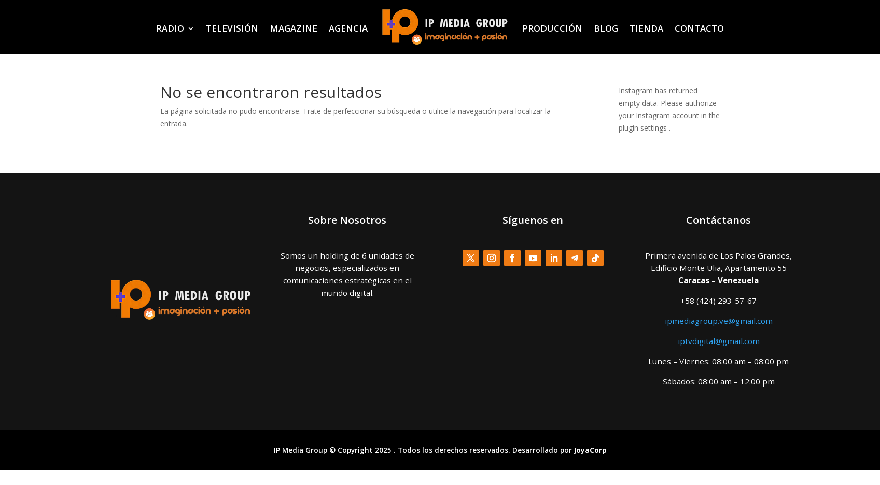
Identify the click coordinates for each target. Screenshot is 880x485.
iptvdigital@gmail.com (719, 341)
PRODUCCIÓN (552, 28)
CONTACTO (699, 28)
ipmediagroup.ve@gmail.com (719, 321)
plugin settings (644, 128)
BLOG (606, 28)
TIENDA (646, 28)
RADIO (170, 28)
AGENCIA (348, 28)
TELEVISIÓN (232, 28)
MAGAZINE (293, 28)
